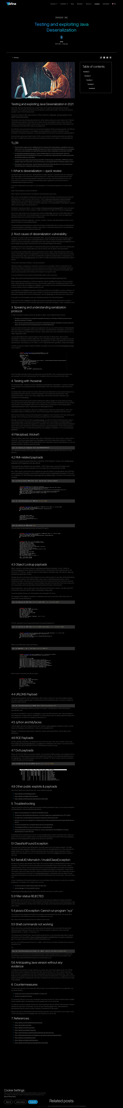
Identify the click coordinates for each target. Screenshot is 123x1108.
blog (72, 4)
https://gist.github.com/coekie (23, 1025)
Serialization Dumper (68, 346)
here (30, 574)
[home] (11, 4)
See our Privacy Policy (10, 1096)
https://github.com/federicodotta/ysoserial (26, 796)
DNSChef (37, 713)
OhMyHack (53, 115)
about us (88, 4)
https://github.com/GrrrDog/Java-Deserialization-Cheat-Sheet (31, 798)
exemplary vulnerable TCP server (35, 149)
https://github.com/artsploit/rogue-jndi (25, 1030)
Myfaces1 (14, 731)
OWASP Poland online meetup (19, 117)
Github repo (50, 294)
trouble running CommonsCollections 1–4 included (28, 743)
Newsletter (106, 4)
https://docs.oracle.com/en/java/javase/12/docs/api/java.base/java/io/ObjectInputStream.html (38, 278)
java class (69, 210)
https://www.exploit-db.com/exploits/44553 (42, 475)
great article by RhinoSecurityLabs (22, 891)
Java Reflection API (29, 257)
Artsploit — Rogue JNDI (45, 590)
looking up (21, 570)
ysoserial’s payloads (38, 420)
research (80, 4)
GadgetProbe (58, 853)
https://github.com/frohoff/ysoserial (24, 1027)
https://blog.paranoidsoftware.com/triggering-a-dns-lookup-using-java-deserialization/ (38, 1035)
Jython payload (50, 726)
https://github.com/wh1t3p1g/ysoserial (25, 793)
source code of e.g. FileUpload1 (35, 440)
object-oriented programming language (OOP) (50, 208)
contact (97, 4)
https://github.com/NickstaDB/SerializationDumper (28, 1022)
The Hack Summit (62, 115)
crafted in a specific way (25, 700)
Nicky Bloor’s (20, 153)
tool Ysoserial (60, 201)
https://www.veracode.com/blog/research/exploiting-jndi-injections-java (34, 1032)
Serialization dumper (29, 153)
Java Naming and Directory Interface (46, 568)
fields (50, 213)
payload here (17, 758)
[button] (54, 3)
